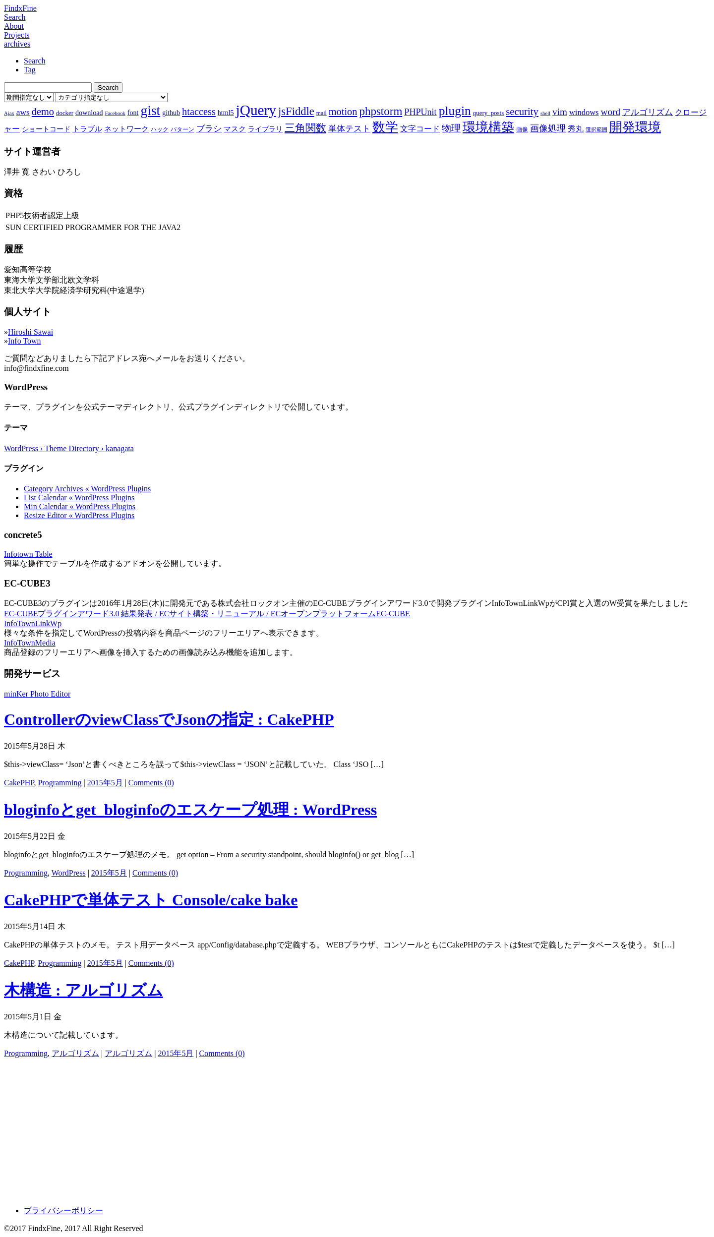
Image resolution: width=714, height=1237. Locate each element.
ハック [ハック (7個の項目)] (160, 129)
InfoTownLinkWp (32, 623)
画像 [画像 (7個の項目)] (522, 129)
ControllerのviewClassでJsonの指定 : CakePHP (169, 719)
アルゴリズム (75, 1053)
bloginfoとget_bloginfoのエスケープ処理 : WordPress (190, 810)
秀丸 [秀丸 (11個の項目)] (576, 128)
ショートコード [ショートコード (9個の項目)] (46, 129)
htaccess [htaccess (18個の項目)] (199, 111)
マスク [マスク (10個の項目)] (235, 129)
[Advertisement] (301, 1128)
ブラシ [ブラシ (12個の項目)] (209, 128)
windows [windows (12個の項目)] (584, 112)
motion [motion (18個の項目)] (343, 111)
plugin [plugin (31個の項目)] (455, 111)
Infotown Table (28, 554)
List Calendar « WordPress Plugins (79, 497)
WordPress (69, 873)
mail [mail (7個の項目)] (321, 113)
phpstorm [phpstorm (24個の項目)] (380, 111)
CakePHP (19, 782)
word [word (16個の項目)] (610, 112)
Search (15, 17)
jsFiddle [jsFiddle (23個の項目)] (296, 111)
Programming (59, 782)
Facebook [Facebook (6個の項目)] (115, 113)
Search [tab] (35, 61)
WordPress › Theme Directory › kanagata (69, 448)
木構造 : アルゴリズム (83, 990)
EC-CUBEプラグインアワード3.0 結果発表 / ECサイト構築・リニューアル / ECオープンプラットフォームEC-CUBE (207, 613)
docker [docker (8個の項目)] (64, 113)
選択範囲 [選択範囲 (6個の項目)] (596, 129)
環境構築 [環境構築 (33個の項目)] (488, 127)
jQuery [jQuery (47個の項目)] (256, 110)
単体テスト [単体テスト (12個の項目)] (349, 128)
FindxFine (20, 8)
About (14, 26)
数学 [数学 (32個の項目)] (385, 127)
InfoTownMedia (30, 643)
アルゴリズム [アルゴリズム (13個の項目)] (647, 112)
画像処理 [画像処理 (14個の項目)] (548, 128)
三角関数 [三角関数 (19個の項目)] (305, 127)
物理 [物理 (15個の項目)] (451, 128)
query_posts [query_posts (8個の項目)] (488, 113)
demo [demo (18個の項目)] (43, 111)
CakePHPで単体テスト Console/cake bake (151, 900)
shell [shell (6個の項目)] (545, 113)
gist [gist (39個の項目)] (150, 110)
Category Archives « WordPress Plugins (87, 488)
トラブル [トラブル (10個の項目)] (87, 129)
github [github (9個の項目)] (171, 113)
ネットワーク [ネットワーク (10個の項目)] (126, 129)
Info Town (24, 341)
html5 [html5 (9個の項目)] (226, 113)
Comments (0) (151, 782)
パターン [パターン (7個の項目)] (182, 129)
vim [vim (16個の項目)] (559, 112)
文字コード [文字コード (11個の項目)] (420, 128)
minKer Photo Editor (37, 694)
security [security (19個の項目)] (522, 111)
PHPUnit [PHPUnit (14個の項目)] (420, 112)
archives (17, 44)
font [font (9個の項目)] (133, 113)
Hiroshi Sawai (30, 332)
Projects (17, 35)
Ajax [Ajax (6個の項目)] (9, 113)
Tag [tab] (30, 69)
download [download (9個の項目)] (89, 113)
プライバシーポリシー (63, 1210)
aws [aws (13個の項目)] (23, 112)
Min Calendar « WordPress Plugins (79, 506)
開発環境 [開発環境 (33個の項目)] (635, 127)
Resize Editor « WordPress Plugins (79, 515)
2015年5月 (105, 782)
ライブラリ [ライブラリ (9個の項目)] (265, 129)
